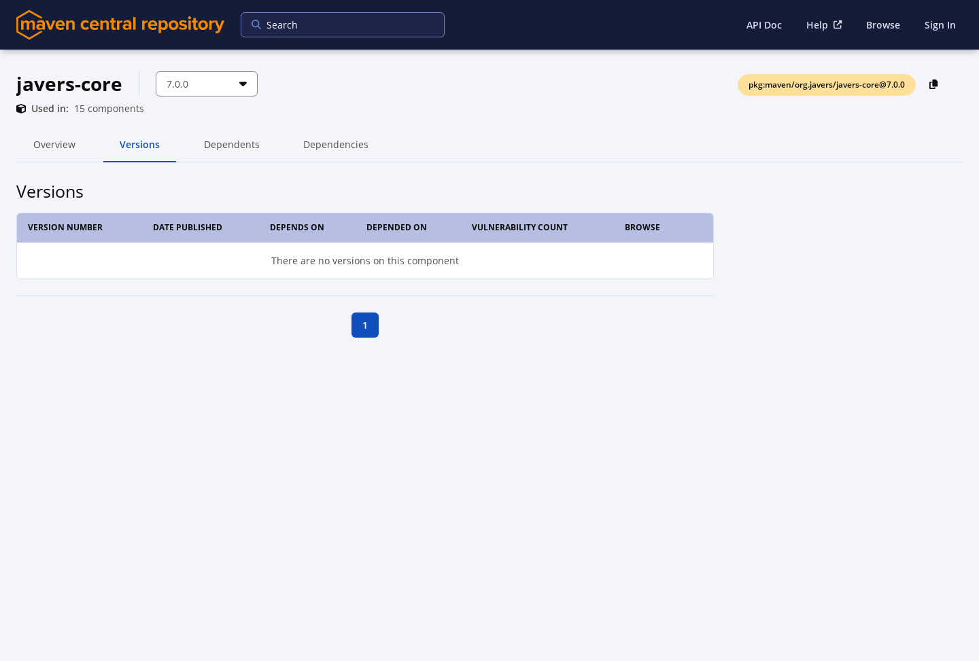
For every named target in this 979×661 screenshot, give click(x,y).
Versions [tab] (140, 150)
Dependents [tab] (231, 150)
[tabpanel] (489, 258)
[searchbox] (334, 25)
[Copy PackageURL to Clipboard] (933, 83)
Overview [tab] (54, 150)
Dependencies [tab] (335, 150)
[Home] (120, 25)
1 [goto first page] (365, 325)
